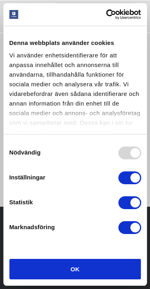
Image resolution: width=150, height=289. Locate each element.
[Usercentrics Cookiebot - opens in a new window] (107, 14)
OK (75, 269)
